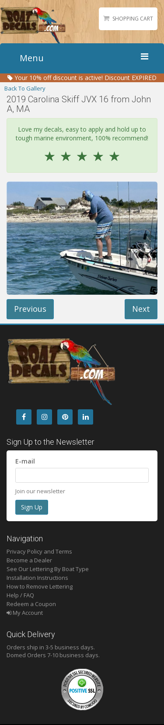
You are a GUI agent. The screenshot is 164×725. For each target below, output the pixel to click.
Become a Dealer (29, 560)
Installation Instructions (37, 578)
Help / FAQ (20, 595)
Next (141, 308)
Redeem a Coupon (31, 604)
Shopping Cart (132, 18)
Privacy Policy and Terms (39, 551)
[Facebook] (23, 417)
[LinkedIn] (85, 417)
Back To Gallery (24, 88)
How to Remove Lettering (40, 586)
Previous (30, 308)
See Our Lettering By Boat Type (48, 569)
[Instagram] (44, 417)
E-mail (25, 461)
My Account (25, 613)
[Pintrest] (65, 417)
